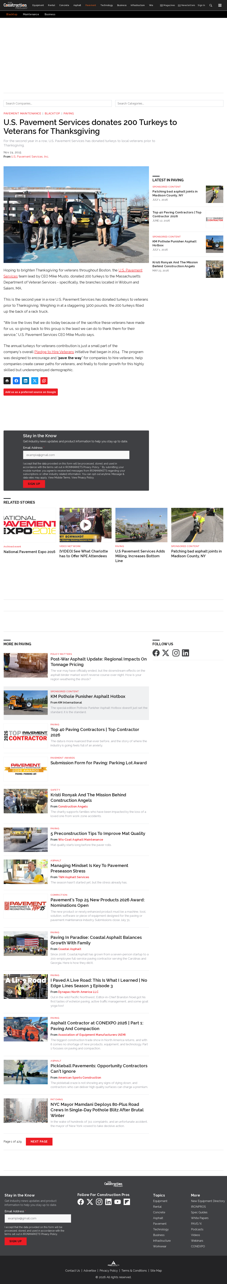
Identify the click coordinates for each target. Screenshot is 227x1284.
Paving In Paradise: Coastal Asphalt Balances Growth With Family (96, 940)
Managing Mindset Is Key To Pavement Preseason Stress (89, 868)
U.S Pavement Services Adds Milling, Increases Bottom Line (140, 556)
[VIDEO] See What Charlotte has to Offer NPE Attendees (83, 553)
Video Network (70, 546)
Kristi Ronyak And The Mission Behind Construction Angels (175, 264)
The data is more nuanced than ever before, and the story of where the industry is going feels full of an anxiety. (99, 743)
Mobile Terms (62, 477)
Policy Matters (61, 654)
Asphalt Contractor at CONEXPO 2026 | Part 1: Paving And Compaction (97, 1025)
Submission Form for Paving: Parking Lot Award (99, 762)
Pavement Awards (63, 757)
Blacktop (52, 113)
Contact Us (72, 1270)
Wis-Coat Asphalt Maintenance (80, 839)
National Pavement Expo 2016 (29, 552)
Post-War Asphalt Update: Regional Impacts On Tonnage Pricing (99, 661)
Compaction (59, 895)
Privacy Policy (86, 477)
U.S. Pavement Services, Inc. (30, 156)
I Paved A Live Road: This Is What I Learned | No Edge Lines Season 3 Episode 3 (99, 983)
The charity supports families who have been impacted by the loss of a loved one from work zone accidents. (98, 814)
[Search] (210, 5)
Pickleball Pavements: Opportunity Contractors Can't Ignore (99, 1068)
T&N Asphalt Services (73, 877)
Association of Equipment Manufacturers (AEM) (92, 1034)
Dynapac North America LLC (78, 992)
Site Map (156, 1270)
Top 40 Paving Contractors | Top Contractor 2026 (177, 214)
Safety (55, 790)
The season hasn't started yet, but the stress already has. (89, 882)
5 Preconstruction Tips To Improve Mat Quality (98, 833)
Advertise (90, 1270)
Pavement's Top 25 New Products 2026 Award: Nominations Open (98, 902)
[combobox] (58, 103)
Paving (68, 113)
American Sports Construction (79, 1077)
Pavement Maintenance (22, 113)
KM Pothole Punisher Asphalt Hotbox (174, 243)
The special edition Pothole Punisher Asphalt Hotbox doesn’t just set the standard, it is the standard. (99, 710)
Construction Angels (73, 806)
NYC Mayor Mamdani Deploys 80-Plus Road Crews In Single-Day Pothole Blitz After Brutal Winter (97, 1110)
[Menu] (219, 5)
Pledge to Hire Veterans (54, 352)
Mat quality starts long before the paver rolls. (81, 845)
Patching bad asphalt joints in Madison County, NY (175, 193)
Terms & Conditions (134, 1270)
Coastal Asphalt (69, 949)
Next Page (39, 1141)
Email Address (33, 447)
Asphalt (56, 860)
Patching (57, 1099)
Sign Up (34, 484)
